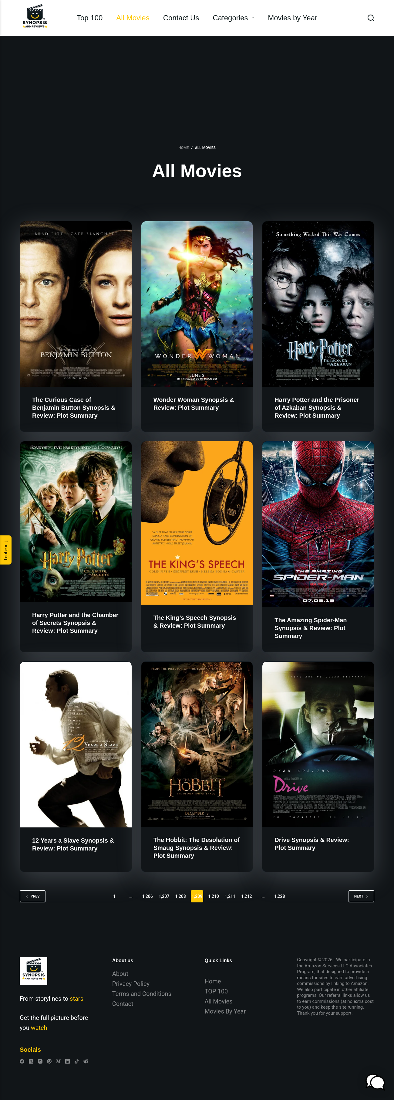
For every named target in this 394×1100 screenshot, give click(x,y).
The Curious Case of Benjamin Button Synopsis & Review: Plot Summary (73, 407)
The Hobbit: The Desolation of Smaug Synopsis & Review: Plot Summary (196, 848)
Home (213, 981)
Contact (122, 1003)
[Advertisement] (197, 81)
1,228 (279, 896)
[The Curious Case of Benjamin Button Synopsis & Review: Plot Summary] (76, 304)
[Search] (371, 18)
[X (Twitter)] (31, 1061)
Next (361, 896)
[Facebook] (22, 1061)
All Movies (132, 18)
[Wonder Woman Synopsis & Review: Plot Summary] (197, 304)
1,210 (213, 896)
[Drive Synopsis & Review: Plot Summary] (318, 744)
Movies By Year (225, 1011)
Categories (235, 18)
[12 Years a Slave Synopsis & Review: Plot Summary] (76, 744)
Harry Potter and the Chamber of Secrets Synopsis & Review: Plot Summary (75, 623)
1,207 (164, 896)
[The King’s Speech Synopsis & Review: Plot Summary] (197, 523)
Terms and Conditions (141, 993)
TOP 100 (216, 991)
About (120, 973)
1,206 (147, 896)
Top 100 (90, 18)
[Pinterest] (49, 1061)
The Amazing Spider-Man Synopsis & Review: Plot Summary (310, 628)
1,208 (180, 896)
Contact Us (181, 18)
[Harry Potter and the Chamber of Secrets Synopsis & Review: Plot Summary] (76, 521)
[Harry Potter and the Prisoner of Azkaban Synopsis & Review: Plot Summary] (318, 304)
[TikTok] (76, 1061)
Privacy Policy (131, 983)
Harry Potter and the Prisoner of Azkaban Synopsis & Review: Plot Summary (316, 407)
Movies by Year (292, 18)
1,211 (230, 896)
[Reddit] (85, 1061)
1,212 (246, 896)
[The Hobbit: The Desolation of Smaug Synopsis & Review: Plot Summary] (197, 744)
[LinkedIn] (67, 1061)
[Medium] (58, 1061)
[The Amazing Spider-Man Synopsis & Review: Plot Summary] (318, 524)
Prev (32, 896)
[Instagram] (40, 1061)
